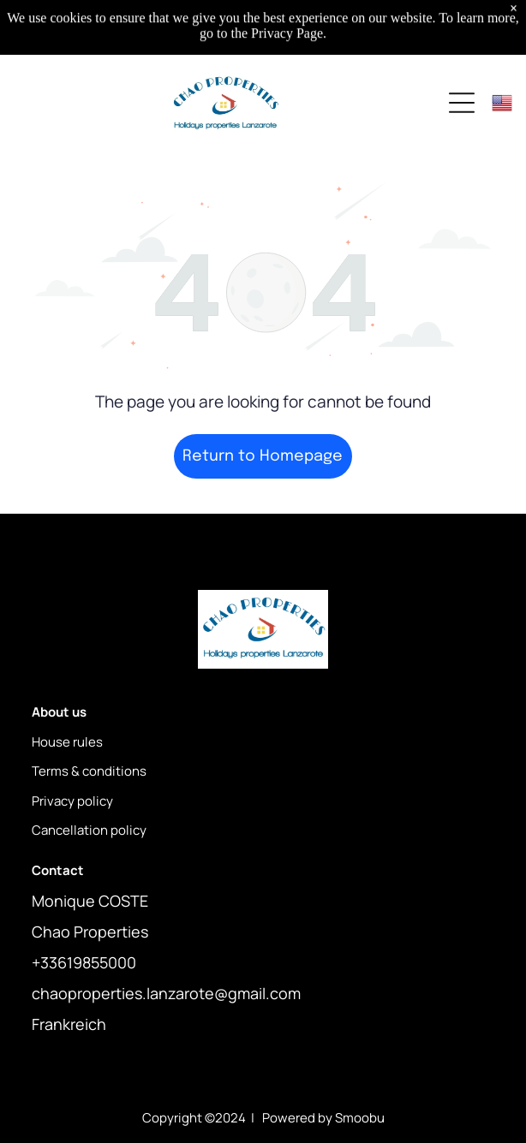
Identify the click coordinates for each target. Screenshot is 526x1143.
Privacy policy (72, 801)
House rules (67, 742)
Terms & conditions (89, 771)
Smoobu (360, 1118)
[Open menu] (462, 103)
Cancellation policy (89, 830)
